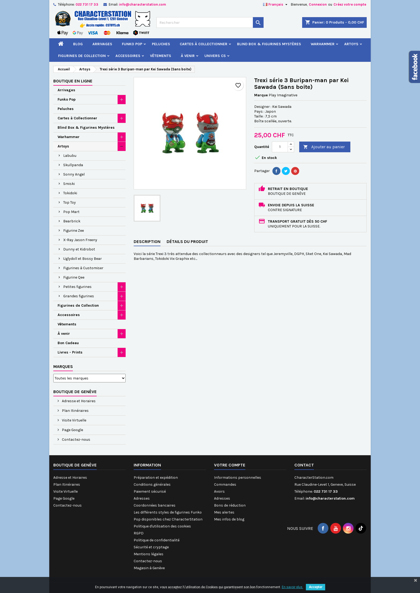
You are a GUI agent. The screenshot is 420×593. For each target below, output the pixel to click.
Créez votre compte (349, 4)
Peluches (161, 44)
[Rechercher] (210, 22)
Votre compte (229, 464)
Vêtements (160, 56)
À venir (188, 56)
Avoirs (219, 491)
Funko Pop (132, 44)
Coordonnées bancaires (154, 505)
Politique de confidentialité (156, 540)
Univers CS (215, 56)
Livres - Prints (70, 352)
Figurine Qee (73, 277)
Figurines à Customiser (83, 268)
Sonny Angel (74, 174)
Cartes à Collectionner (203, 44)
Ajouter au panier (324, 147)
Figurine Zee (73, 230)
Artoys (351, 44)
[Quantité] (280, 147)
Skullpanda (73, 165)
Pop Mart (71, 212)
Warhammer (323, 44)
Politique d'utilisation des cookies (162, 526)
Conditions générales (152, 484)
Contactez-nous (75, 439)
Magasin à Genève (149, 568)
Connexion (318, 4)
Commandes (225, 484)
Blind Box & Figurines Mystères (269, 44)
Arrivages (102, 44)
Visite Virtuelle (73, 420)
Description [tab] (147, 241)
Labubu (69, 155)
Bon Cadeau (68, 343)
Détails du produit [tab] (187, 241)
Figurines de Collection (82, 56)
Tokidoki (70, 193)
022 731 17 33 (87, 4)
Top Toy (69, 202)
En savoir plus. (292, 587)
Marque (261, 95)
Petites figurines (77, 286)
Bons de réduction (230, 505)
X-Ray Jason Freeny (80, 240)
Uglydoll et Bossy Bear (82, 258)
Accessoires (127, 56)
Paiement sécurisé (150, 491)
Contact (304, 464)
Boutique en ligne (72, 80)
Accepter (315, 587)
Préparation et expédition (156, 477)
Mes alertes (224, 512)
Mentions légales (148, 554)
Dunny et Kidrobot (79, 249)
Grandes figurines (78, 296)
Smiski (69, 183)
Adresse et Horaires (78, 401)
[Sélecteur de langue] (276, 4)
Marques (63, 366)
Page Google (72, 430)
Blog (78, 44)
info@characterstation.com (142, 4)
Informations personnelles (237, 477)
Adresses (142, 498)
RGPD (139, 533)
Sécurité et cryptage (151, 547)
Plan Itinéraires (75, 410)
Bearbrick (71, 221)
